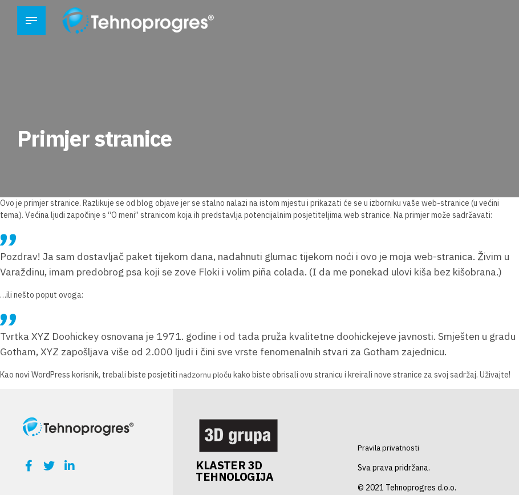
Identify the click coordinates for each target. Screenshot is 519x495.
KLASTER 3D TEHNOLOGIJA (234, 470)
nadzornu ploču (206, 375)
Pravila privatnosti (390, 448)
